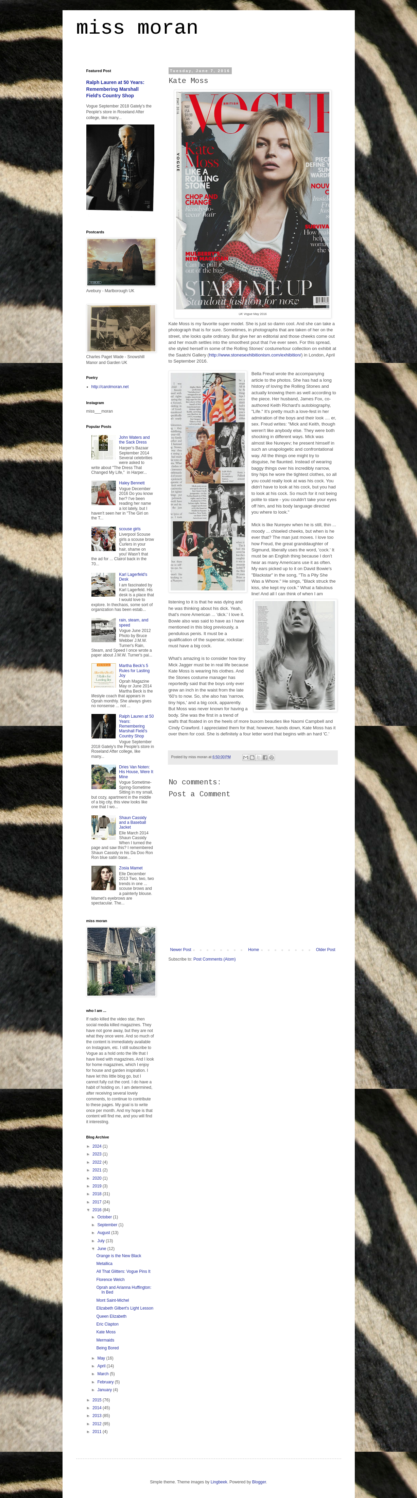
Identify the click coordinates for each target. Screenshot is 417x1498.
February (106, 1382)
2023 (97, 1154)
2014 (97, 1407)
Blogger (259, 1482)
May (101, 1358)
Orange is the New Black (118, 1255)
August (104, 1232)
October (105, 1217)
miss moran (137, 29)
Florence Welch (110, 1279)
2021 (97, 1170)
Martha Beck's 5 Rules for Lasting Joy (134, 670)
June (102, 1248)
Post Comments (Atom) (214, 959)
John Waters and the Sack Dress (134, 440)
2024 (97, 1146)
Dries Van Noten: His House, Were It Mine (136, 772)
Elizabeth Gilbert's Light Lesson (124, 1308)
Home (253, 949)
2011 (97, 1431)
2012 (97, 1423)
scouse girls (129, 529)
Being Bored (107, 1348)
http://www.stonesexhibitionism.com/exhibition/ (255, 354)
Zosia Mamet (130, 868)
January (105, 1389)
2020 (97, 1178)
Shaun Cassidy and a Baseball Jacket (132, 822)
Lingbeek (219, 1482)
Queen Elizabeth (111, 1316)
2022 (97, 1162)
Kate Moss (106, 1332)
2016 (97, 1210)
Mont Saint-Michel (112, 1300)
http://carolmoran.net (110, 386)
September (107, 1224)
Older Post (325, 949)
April (101, 1366)
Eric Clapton (107, 1324)
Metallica (104, 1263)
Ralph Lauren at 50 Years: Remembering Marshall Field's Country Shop (115, 89)
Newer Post (180, 949)
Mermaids (105, 1340)
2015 (97, 1400)
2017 (97, 1202)
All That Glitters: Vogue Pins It (123, 1271)
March (103, 1373)
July (101, 1240)
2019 (97, 1186)
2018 (97, 1194)
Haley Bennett (131, 483)
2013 (97, 1415)
